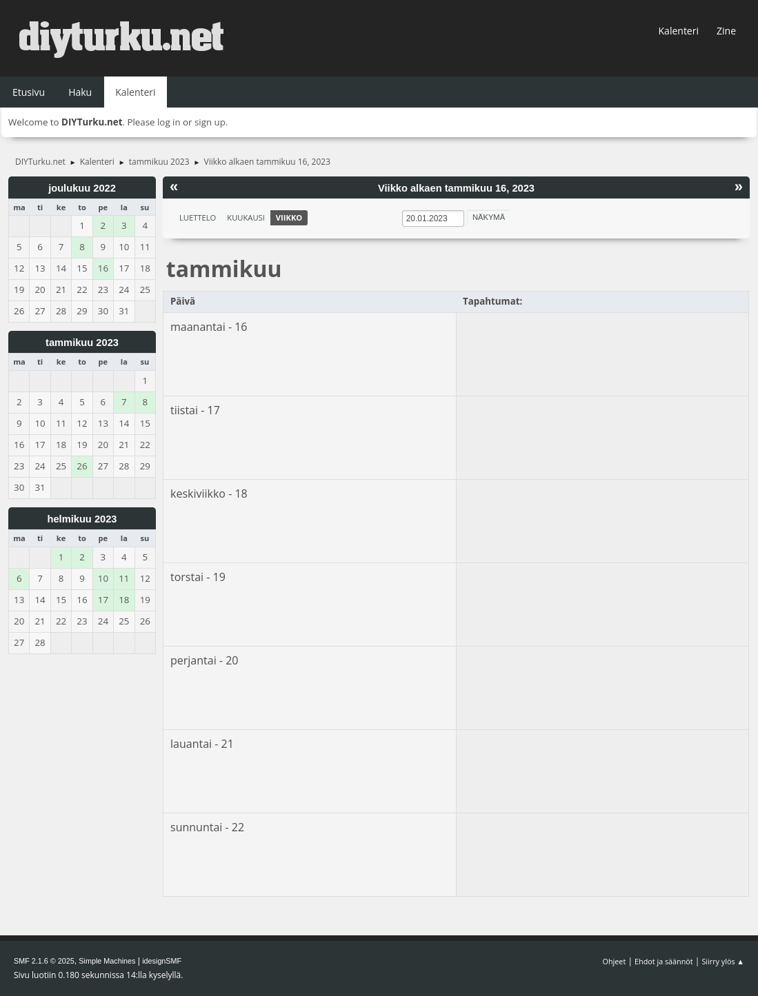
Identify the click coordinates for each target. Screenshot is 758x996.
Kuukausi (246, 217)
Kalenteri (679, 30)
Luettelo (197, 217)
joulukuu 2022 (82, 188)
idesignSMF (161, 961)
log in (169, 122)
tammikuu (224, 268)
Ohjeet (614, 961)
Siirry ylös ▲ (722, 961)
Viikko (289, 217)
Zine (726, 30)
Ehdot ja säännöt (664, 961)
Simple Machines (107, 961)
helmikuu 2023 (82, 519)
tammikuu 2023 (82, 342)
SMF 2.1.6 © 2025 (44, 961)
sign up (210, 122)
